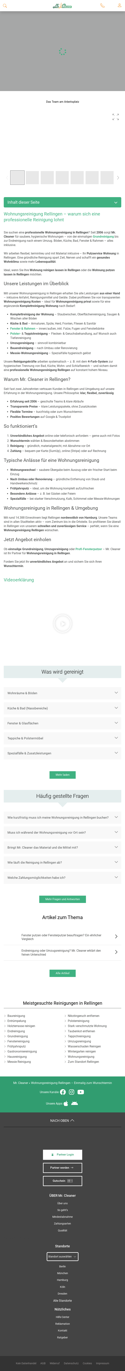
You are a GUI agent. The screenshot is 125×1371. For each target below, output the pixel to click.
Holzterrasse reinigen (21, 1026)
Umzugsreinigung (79, 1041)
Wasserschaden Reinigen (84, 1046)
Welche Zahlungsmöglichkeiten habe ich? (36, 878)
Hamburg (62, 1280)
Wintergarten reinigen (82, 1051)
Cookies (87, 1363)
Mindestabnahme (62, 1216)
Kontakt (62, 1330)
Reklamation (62, 1323)
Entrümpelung (16, 1021)
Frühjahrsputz (16, 1046)
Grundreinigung (17, 1036)
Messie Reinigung (19, 1062)
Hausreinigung (17, 1056)
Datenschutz (71, 1363)
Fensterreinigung (18, 1041)
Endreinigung (16, 1031)
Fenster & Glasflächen (22, 723)
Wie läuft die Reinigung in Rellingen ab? (34, 862)
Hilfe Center (62, 1317)
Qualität (62, 1230)
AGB (43, 1363)
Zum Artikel (115, 937)
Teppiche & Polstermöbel (25, 738)
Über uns (62, 1203)
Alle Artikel (63, 973)
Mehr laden (63, 774)
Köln (62, 1287)
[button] (115, 117)
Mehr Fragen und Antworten (62, 899)
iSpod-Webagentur (22, 1238)
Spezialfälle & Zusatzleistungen (29, 753)
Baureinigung (16, 1016)
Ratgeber (62, 1337)
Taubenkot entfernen (81, 1031)
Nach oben (62, 1120)
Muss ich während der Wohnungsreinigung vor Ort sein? (46, 832)
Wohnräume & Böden (22, 693)
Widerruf (55, 1363)
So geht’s (62, 1210)
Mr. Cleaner (20, 1083)
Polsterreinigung (78, 1021)
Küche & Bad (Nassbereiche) (27, 708)
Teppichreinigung (79, 1036)
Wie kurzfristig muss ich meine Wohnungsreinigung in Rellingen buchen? (58, 817)
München (62, 1273)
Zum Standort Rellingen (83, 1062)
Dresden (62, 1293)
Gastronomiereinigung (22, 1051)
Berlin (62, 1266)
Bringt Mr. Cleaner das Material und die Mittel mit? (42, 847)
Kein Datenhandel (26, 1363)
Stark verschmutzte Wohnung (87, 1026)
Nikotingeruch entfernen (83, 1016)
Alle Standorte (62, 1300)
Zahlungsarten (62, 1223)
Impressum (102, 1363)
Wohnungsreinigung (81, 1056)
